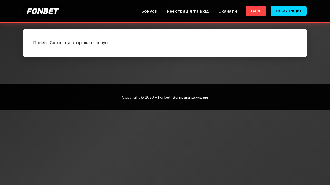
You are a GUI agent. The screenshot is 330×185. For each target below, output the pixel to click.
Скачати (227, 11)
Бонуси (149, 11)
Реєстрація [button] (288, 10)
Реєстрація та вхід (188, 11)
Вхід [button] (255, 10)
